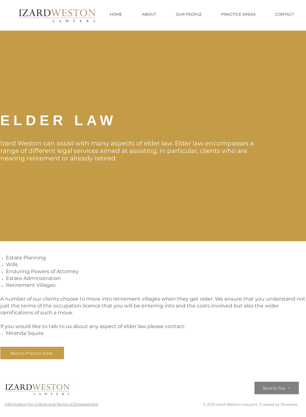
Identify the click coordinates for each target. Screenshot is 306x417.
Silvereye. (289, 404)
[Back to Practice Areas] (32, 353)
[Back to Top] (276, 388)
